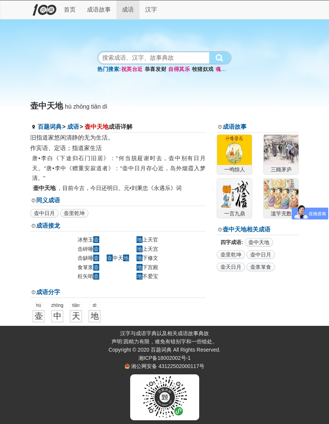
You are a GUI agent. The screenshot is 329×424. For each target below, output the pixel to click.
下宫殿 (147, 267)
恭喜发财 (155, 69)
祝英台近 (132, 69)
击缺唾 (88, 258)
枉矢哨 (88, 276)
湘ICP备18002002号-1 (164, 358)
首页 (70, 9)
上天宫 (147, 249)
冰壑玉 (88, 239)
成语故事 (99, 9)
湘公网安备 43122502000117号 (167, 366)
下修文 (147, 258)
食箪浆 (88, 267)
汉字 (151, 9)
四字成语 (230, 242)
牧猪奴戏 (203, 69)
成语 (128, 9)
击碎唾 (88, 249)
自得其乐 (179, 69)
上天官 (147, 239)
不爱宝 (147, 276)
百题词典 (50, 127)
